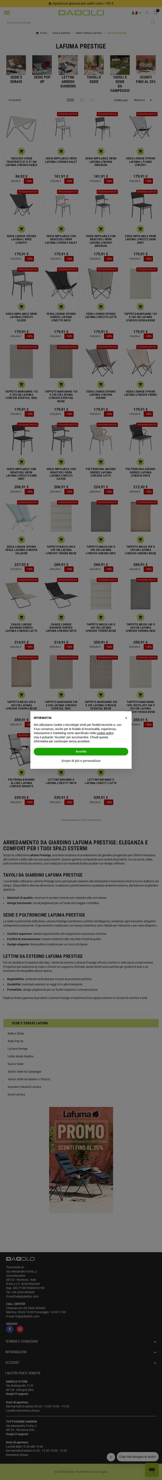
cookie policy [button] (105, 733)
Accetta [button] (81, 751)
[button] (126, 718)
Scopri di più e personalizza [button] (81, 760)
